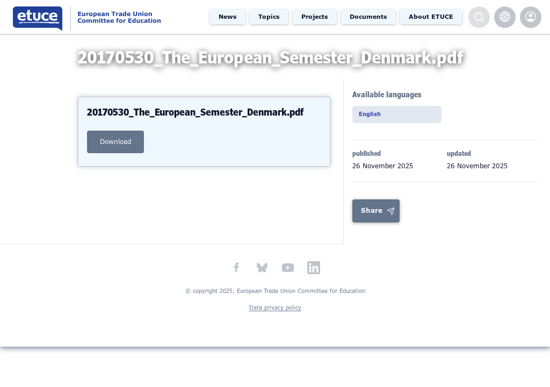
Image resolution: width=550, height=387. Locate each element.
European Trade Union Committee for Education (103, 17)
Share (371, 220)
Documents (368, 16)
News (228, 16)
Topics (269, 16)
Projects (314, 16)
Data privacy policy (275, 317)
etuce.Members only (530, 17)
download (115, 149)
